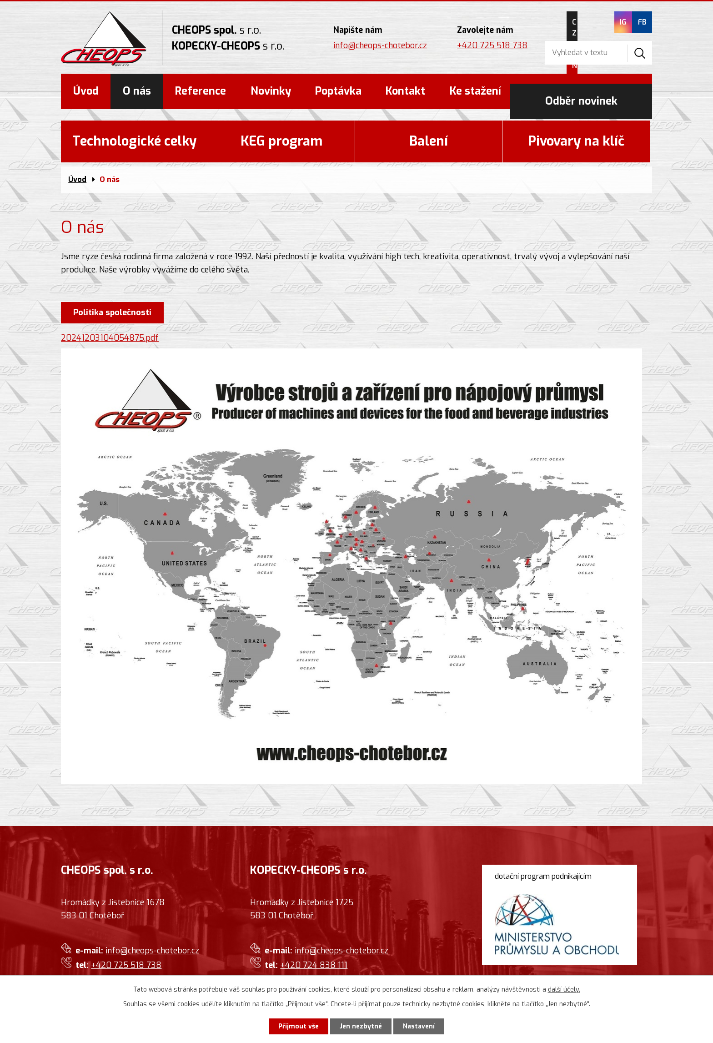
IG (622, 22)
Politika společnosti (112, 312)
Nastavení (419, 1026)
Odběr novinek (581, 92)
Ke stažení (475, 91)
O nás (137, 91)
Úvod (86, 91)
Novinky (271, 91)
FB (642, 22)
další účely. (564, 989)
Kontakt (405, 91)
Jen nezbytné (361, 1026)
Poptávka (338, 91)
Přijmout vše (298, 1026)
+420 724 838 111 (313, 965)
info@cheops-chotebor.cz (380, 45)
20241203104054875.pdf (110, 338)
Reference (200, 91)
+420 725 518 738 (492, 45)
